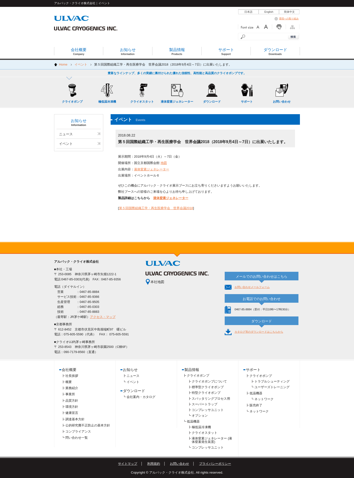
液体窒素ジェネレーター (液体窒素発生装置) (212, 440)
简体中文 (289, 11)
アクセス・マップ (103, 317)
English (268, 11)
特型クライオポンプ (206, 392)
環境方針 (71, 406)
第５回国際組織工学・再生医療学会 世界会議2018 (156, 208)
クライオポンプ (198, 375)
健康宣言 (71, 412)
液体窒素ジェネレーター (151, 169)
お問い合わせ (179, 463)
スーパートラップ (204, 404)
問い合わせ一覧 (76, 437)
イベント (80, 64)
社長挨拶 (71, 375)
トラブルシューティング (272, 381)
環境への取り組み (287, 18)
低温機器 (193, 421)
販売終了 (256, 405)
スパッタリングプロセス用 (211, 398)
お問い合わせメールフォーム (252, 287)
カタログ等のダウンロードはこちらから (259, 331)
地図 (164, 163)
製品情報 (191, 370)
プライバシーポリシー (215, 463)
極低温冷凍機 (201, 427)
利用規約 (153, 463)
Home (63, 64)
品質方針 (71, 400)
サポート (253, 369)
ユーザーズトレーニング (272, 387)
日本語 (248, 11)
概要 (68, 381)
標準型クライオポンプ (208, 387)
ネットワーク (264, 399)
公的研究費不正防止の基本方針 (87, 425)
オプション (200, 415)
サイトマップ (127, 463)
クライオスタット (204, 432)
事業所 (70, 394)
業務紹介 (71, 388)
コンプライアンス (78, 431)
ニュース (66, 134)
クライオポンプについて (209, 381)
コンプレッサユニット (208, 409)
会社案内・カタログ (141, 396)
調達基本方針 (75, 419)
